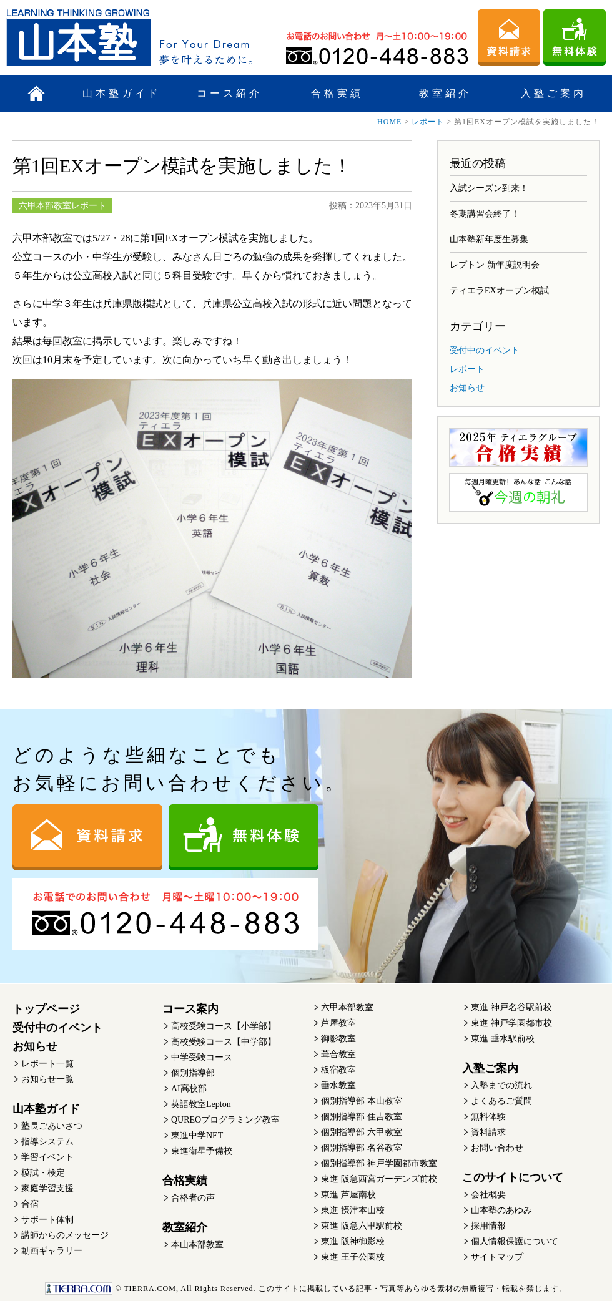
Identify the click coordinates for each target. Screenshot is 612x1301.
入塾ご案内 (553, 93)
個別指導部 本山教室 (361, 1101)
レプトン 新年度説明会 (495, 265)
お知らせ (467, 387)
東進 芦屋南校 (348, 1194)
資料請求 (488, 1132)
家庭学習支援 (47, 1188)
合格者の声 (193, 1197)
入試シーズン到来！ (489, 188)
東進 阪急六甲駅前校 (361, 1225)
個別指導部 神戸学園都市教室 (379, 1163)
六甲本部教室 (347, 1007)
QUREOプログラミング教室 (225, 1119)
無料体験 (488, 1116)
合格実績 (337, 93)
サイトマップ (497, 1257)
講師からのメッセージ (65, 1235)
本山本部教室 (197, 1244)
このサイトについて (512, 1177)
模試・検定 (43, 1172)
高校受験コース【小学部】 (223, 1026)
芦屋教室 (338, 1023)
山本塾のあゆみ (501, 1210)
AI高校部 (189, 1088)
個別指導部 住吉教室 (361, 1116)
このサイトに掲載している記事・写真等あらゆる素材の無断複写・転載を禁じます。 (305, 1288)
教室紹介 (445, 93)
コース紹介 (229, 93)
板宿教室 (338, 1069)
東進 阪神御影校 (353, 1241)
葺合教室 (338, 1054)
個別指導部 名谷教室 (361, 1147)
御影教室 (338, 1038)
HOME (389, 121)
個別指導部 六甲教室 (361, 1132)
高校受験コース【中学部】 (223, 1041)
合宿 (30, 1204)
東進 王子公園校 (353, 1257)
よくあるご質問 (501, 1101)
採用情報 (488, 1225)
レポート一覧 (47, 1063)
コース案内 (190, 1009)
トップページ (46, 1009)
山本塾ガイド (121, 93)
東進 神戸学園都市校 (511, 1023)
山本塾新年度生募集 (489, 239)
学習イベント (47, 1157)
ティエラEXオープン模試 (499, 290)
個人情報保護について (514, 1241)
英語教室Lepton (201, 1104)
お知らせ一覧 (47, 1079)
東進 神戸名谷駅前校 (511, 1007)
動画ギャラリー (51, 1250)
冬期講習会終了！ (485, 213)
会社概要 (488, 1194)
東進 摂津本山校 (353, 1210)
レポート (428, 121)
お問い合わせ (497, 1147)
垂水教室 (338, 1085)
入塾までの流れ (501, 1085)
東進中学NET (197, 1135)
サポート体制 (47, 1219)
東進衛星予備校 (201, 1151)
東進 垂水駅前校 (503, 1038)
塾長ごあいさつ (51, 1126)
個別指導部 (193, 1073)
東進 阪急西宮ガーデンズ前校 (379, 1179)
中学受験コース (201, 1057)
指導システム (47, 1141)
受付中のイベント (485, 350)
